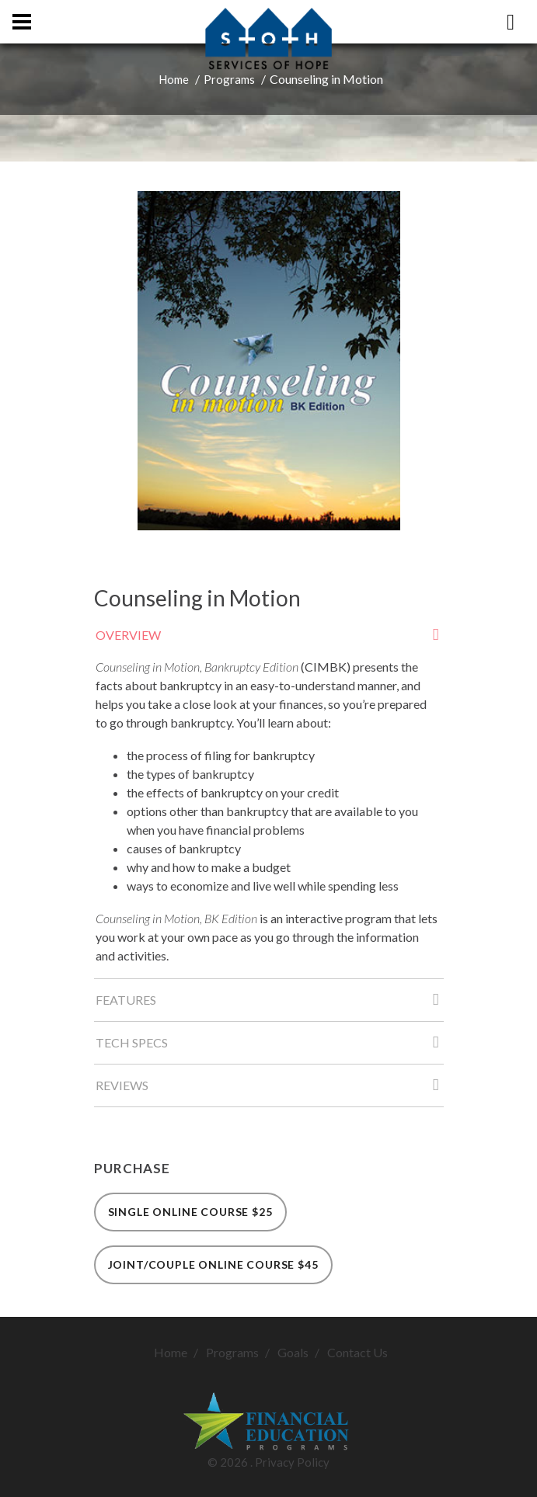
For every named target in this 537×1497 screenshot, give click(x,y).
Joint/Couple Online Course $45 (213, 1264)
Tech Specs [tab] (270, 1047)
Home (174, 79)
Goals (293, 1352)
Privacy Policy (292, 1462)
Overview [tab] (270, 639)
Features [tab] (270, 1004)
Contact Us (357, 1352)
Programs (229, 79)
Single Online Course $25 (190, 1211)
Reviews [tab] (270, 1089)
